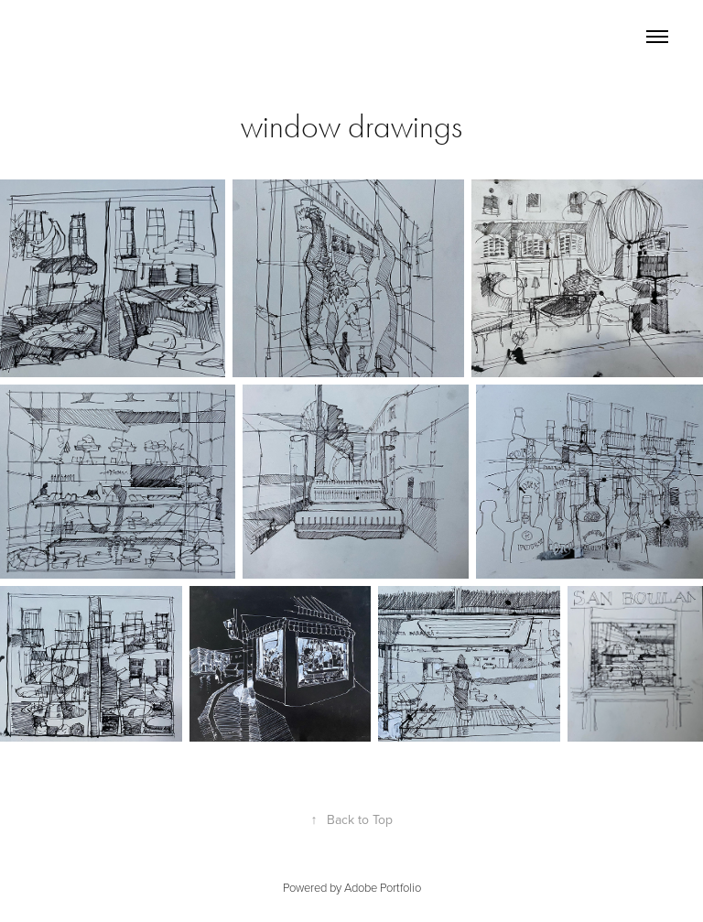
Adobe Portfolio (382, 887)
